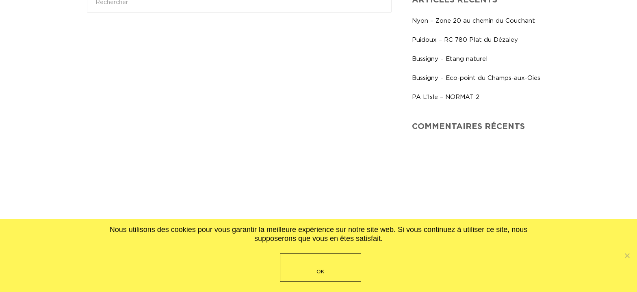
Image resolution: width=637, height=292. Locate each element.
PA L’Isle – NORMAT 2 (445, 96)
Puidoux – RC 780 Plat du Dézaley (465, 39)
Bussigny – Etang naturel (450, 58)
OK (320, 271)
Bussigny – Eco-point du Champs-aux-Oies (476, 77)
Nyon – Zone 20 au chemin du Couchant (473, 20)
